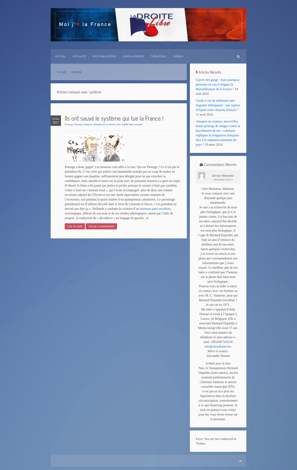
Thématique (158, 56)
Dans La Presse (133, 56)
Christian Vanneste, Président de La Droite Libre (97, 124)
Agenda (178, 56)
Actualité (79, 56)
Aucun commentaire (101, 226)
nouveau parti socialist (154, 208)
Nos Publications (104, 56)
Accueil (60, 56)
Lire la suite (75, 226)
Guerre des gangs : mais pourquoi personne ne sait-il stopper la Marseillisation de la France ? (217, 84)
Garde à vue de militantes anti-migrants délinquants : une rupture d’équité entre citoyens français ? (218, 105)
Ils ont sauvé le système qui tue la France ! (114, 118)
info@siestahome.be (217, 346)
